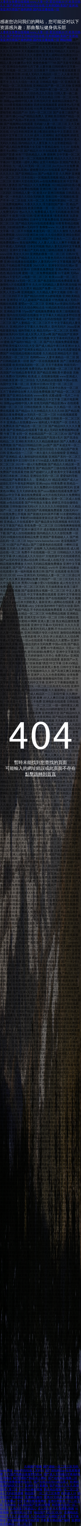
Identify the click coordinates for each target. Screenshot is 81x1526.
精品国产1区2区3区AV (48, 1512)
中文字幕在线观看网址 (32, 1501)
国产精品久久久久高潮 (64, 1485)
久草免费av (8, 1501)
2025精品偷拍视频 (30, 1489)
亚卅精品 (6, 1478)
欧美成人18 (68, 1493)
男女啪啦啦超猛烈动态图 (23, 1520)
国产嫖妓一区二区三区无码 (61, 1466)
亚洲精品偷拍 (33, 1497)
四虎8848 (10, 1504)
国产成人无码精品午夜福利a (62, 1474)
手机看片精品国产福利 (55, 1520)
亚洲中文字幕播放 (36, 1485)
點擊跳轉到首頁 (40, 774)
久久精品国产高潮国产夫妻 (48, 1516)
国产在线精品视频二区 (62, 1478)
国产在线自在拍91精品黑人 (51, 1481)
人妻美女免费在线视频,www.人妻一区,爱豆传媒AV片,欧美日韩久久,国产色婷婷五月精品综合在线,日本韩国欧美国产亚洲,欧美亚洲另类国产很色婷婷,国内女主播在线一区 (40, 5)
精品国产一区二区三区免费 (42, 1493)
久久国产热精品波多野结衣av (23, 1474)
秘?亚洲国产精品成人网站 (30, 1478)
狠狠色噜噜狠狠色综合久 (16, 1481)
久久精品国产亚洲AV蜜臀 (33, 1504)
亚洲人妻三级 (9, 1489)
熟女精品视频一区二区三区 (61, 1489)
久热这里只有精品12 (23, 1508)
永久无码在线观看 (11, 1493)
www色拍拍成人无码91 (29, 1470)
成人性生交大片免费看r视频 (56, 1508)
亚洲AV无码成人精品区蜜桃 (62, 1497)
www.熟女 (6, 1470)
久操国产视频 (33, 1466)
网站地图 (66, 39)
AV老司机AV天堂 (21, 1512)
